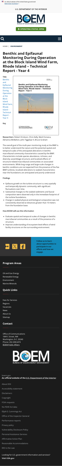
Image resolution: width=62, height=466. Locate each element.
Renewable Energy (10, 276)
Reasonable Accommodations (15, 443)
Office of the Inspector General (15, 416)
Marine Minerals (10, 283)
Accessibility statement (12, 388)
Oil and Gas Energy (11, 273)
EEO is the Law (8, 448)
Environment (8, 280)
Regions (6, 303)
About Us (7, 314)
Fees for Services (10, 300)
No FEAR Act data (9, 407)
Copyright (6, 398)
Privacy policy (8, 425)
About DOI (6, 384)
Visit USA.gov (8, 458)
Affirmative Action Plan (12, 439)
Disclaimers (7, 393)
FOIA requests (8, 402)
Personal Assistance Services (14, 434)
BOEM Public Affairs (11, 345)
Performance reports (11, 420)
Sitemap (6, 317)
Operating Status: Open (32, 29)
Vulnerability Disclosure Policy (15, 429)
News (5, 310)
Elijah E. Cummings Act (12, 411)
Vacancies (7, 307)
